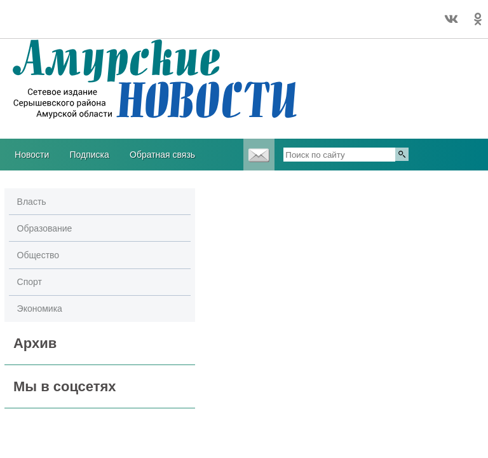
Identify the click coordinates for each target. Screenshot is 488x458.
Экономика (39, 308)
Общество (38, 255)
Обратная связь (162, 154)
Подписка (89, 154)
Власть (31, 202)
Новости (32, 154)
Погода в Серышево (39, 13)
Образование (44, 228)
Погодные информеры (39, 24)
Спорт (29, 282)
